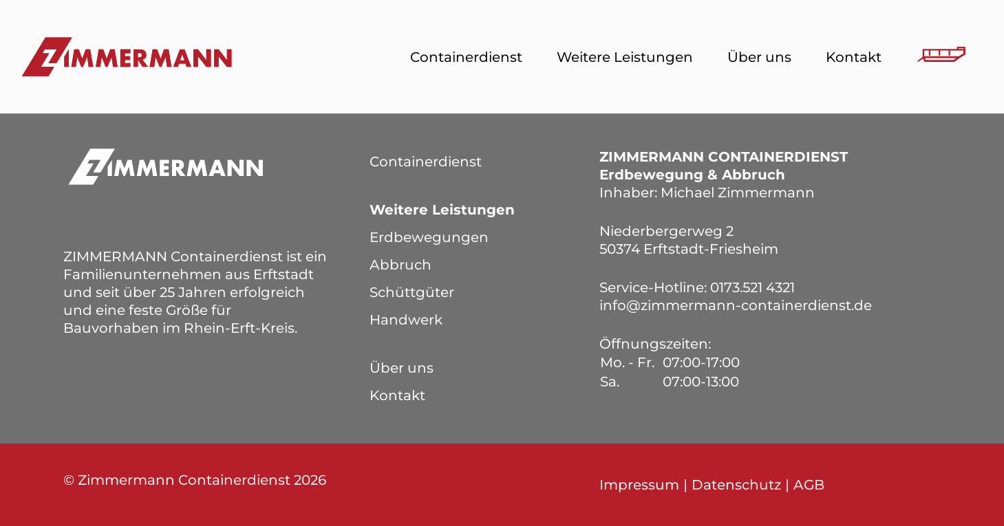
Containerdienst (466, 57)
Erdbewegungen (429, 237)
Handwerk (406, 319)
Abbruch (400, 264)
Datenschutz (736, 484)
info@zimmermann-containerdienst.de (735, 305)
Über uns (759, 57)
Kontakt (854, 57)
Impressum (639, 484)
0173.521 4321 (752, 287)
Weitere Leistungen (625, 57)
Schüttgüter (412, 292)
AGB (808, 484)
